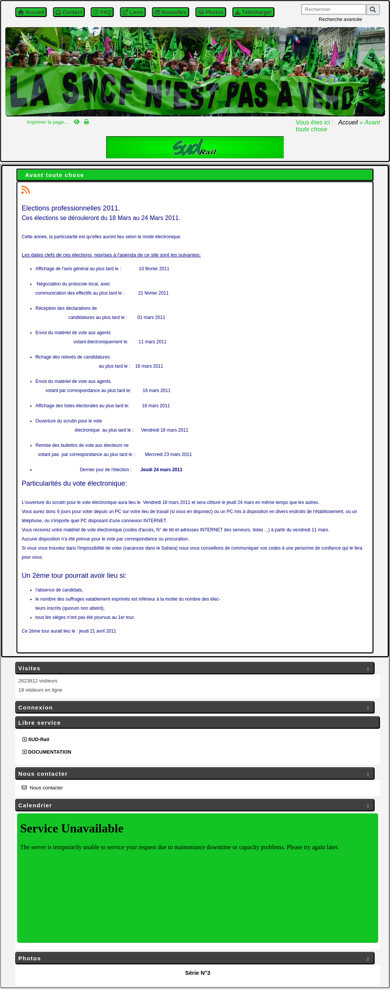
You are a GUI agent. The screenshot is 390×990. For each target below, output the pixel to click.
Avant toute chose (54, 175)
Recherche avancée (340, 19)
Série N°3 (197, 972)
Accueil (348, 122)
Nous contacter (195, 774)
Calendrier (195, 805)
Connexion (195, 707)
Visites (195, 668)
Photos (195, 958)
